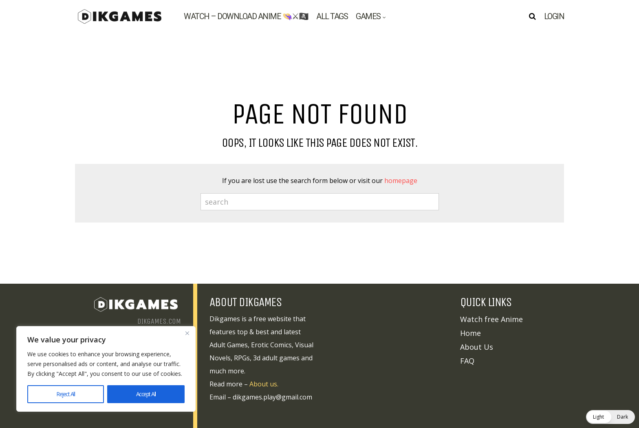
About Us (476, 347)
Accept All (146, 394)
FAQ (467, 361)
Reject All (65, 394)
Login (554, 16)
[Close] (187, 333)
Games (368, 16)
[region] (106, 369)
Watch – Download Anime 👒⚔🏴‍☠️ (246, 16)
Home (470, 333)
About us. (263, 383)
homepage (400, 180)
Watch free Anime (491, 319)
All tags (332, 16)
